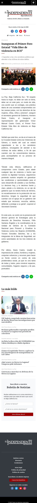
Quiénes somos (18, 458)
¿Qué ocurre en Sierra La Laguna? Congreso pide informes (15, 363)
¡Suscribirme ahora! (18, 414)
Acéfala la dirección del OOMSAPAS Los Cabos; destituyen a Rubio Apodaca (18, 342)
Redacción (7, 64)
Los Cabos (15, 338)
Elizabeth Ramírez (6, 338)
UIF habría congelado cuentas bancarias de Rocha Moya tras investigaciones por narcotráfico (18, 320)
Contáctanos (18, 463)
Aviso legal (18, 467)
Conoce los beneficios (18, 480)
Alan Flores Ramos (6, 327)
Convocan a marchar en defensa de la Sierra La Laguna (17, 373)
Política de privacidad (18, 470)
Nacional (10, 315)
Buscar (27, 35)
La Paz (14, 327)
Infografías (11, 35)
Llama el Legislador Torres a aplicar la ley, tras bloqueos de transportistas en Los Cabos (17, 352)
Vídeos (19, 35)
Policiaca (4, 40)
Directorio (18, 460)
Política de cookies (18, 472)
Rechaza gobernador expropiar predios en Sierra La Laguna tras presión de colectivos (17, 331)
